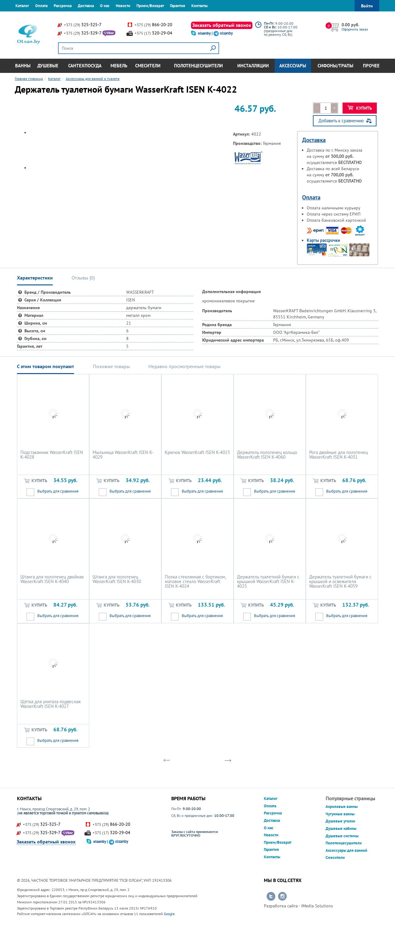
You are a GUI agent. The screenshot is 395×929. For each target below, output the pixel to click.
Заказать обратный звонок (221, 25)
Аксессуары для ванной (346, 850)
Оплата (41, 5)
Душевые (47, 66)
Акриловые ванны (342, 806)
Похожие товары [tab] (111, 366)
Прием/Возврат (150, 5)
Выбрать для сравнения (57, 491)
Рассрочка (63, 5)
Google (169, 913)
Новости (123, 5)
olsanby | (206, 33)
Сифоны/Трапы (335, 66)
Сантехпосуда (85, 66)
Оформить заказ (355, 29)
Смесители (147, 66)
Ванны (23, 66)
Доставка (86, 5)
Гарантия (177, 5)
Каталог (22, 5)
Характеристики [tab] (35, 278)
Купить (359, 108)
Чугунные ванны (340, 814)
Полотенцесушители (198, 66)
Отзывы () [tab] (83, 278)
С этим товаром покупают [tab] (45, 366)
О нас (105, 5)
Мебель (118, 66)
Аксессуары (292, 66)
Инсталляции (253, 66)
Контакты (199, 5)
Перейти (271, 896)
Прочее (371, 66)
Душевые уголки (340, 821)
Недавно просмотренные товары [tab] (184, 366)
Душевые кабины (341, 828)
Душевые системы (342, 836)
